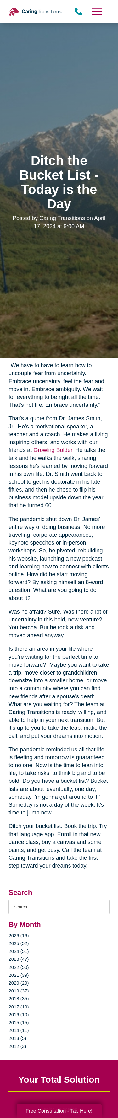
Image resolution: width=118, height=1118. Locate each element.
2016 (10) (18, 1014)
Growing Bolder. (53, 450)
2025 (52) (18, 943)
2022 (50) (18, 967)
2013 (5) (17, 1038)
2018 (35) (18, 998)
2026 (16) (18, 935)
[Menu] (96, 11)
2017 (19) (18, 1006)
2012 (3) (17, 1046)
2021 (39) (18, 975)
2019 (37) (18, 990)
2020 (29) (18, 983)
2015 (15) (18, 1022)
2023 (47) (18, 959)
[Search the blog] (58, 907)
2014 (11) (18, 1030)
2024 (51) (18, 951)
